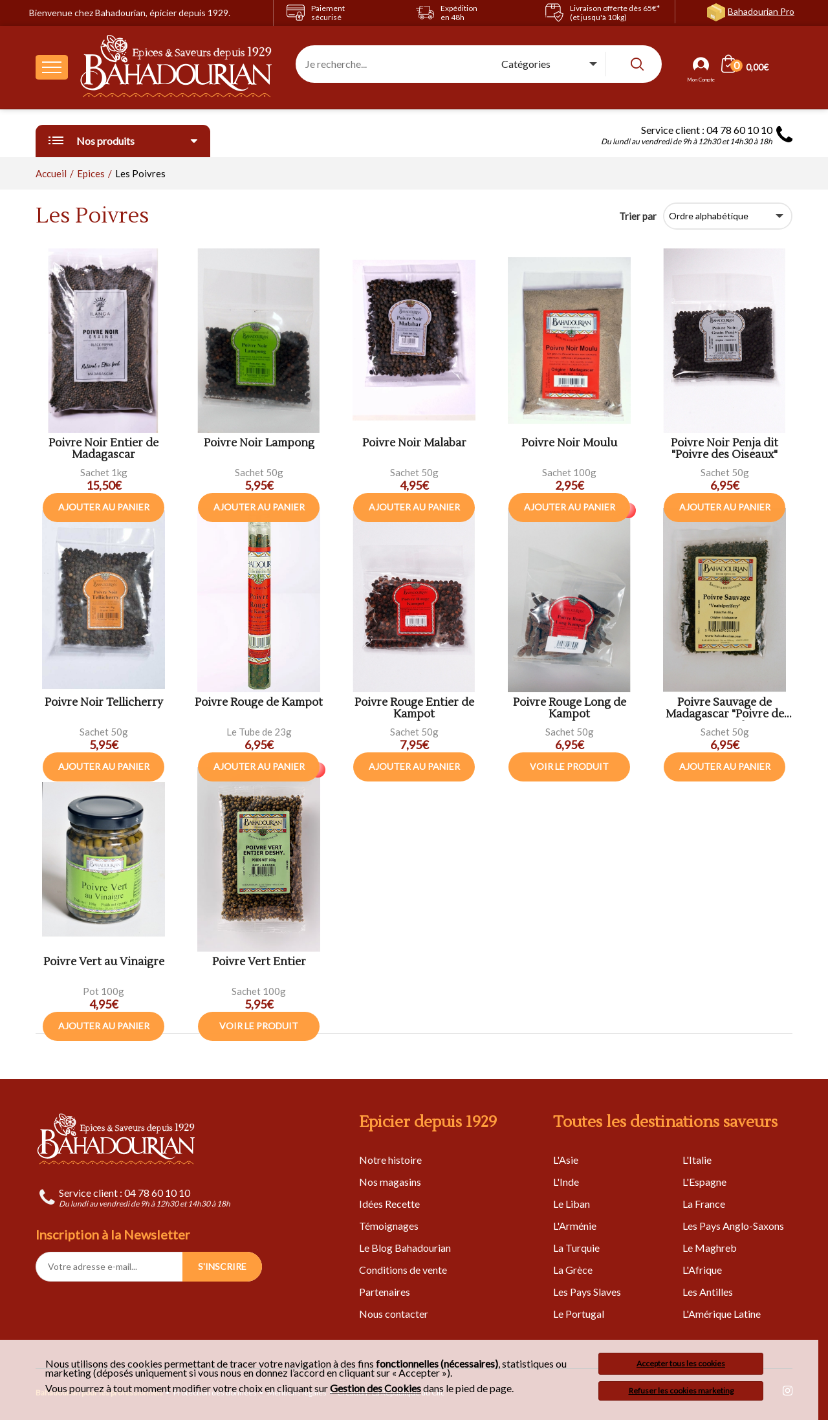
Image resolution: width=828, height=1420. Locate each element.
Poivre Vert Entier (259, 962)
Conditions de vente (403, 1269)
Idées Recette (389, 1203)
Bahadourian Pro (761, 11)
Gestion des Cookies (375, 1388)
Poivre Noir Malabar (414, 443)
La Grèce (573, 1269)
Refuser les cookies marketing (681, 1390)
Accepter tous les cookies (681, 1363)
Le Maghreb (709, 1247)
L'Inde (566, 1181)
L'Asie (565, 1159)
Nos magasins (390, 1181)
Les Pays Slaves (587, 1291)
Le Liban (571, 1203)
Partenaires (384, 1291)
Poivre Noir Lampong (259, 443)
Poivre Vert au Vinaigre (103, 962)
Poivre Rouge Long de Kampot (569, 709)
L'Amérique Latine (721, 1313)
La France (703, 1203)
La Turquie (576, 1247)
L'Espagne (704, 1181)
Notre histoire (390, 1159)
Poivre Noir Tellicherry (104, 703)
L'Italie (697, 1159)
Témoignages (389, 1225)
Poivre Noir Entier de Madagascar (103, 449)
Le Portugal (578, 1313)
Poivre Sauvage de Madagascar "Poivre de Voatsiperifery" (725, 709)
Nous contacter (393, 1313)
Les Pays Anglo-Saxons (733, 1225)
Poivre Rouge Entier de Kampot (414, 709)
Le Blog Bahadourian (405, 1247)
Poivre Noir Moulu (569, 443)
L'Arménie (574, 1225)
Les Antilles (707, 1291)
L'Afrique (702, 1269)
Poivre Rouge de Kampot (259, 703)
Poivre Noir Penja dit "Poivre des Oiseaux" (724, 449)
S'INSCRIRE (222, 1266)
